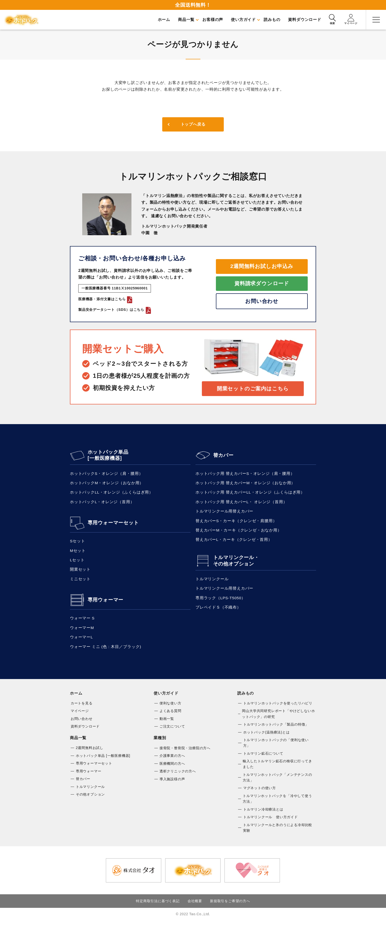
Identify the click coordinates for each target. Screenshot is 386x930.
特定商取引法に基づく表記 (158, 910)
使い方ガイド (166, 699)
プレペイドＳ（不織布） (218, 613)
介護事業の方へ (172, 763)
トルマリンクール (211, 583)
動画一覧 (167, 725)
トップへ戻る (193, 124)
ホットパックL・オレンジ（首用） (102, 504)
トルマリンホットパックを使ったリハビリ (277, 710)
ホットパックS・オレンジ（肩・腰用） (106, 475)
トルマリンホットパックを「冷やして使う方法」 (277, 807)
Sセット (77, 544)
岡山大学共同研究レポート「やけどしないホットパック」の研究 (278, 720)
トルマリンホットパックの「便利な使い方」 (276, 750)
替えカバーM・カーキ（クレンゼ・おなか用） (238, 534)
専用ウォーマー (106, 604)
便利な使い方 (170, 710)
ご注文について (172, 733)
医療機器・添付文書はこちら (105, 299)
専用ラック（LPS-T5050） (220, 603)
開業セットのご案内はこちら (252, 389)
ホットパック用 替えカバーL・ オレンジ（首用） (241, 504)
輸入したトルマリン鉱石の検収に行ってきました (277, 772)
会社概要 (195, 910)
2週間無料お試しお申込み (262, 266)
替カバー (223, 456)
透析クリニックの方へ (178, 779)
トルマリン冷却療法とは (263, 818)
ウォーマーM (82, 633)
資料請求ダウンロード (261, 284)
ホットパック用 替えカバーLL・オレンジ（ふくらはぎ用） (250, 494)
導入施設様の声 (172, 787)
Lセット (77, 564)
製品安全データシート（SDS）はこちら (114, 310)
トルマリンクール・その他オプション (236, 565)
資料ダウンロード (85, 733)
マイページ (80, 717)
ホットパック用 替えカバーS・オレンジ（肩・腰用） (245, 475)
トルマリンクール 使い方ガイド (270, 826)
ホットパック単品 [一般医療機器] (108, 456)
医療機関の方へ (172, 771)
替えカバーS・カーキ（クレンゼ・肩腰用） (236, 524)
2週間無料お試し (89, 755)
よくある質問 (170, 717)
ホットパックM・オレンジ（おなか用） (107, 484)
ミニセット (80, 583)
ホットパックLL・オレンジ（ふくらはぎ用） (111, 494)
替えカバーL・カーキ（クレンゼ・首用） (233, 544)
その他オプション (90, 802)
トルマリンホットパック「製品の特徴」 (276, 731)
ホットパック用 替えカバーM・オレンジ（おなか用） (245, 484)
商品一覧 (78, 745)
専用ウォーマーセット (113, 525)
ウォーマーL (81, 643)
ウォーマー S (82, 623)
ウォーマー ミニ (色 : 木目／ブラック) (105, 652)
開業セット (80, 573)
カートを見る (82, 710)
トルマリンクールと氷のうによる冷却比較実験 (277, 837)
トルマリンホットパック (22, 20)
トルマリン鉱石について (263, 761)
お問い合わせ (261, 302)
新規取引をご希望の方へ (230, 910)
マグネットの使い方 (259, 796)
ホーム (76, 699)
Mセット (78, 554)
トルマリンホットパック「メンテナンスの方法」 (277, 785)
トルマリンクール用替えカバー (224, 514)
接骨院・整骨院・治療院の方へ (185, 755)
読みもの (245, 699)
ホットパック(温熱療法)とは (266, 739)
